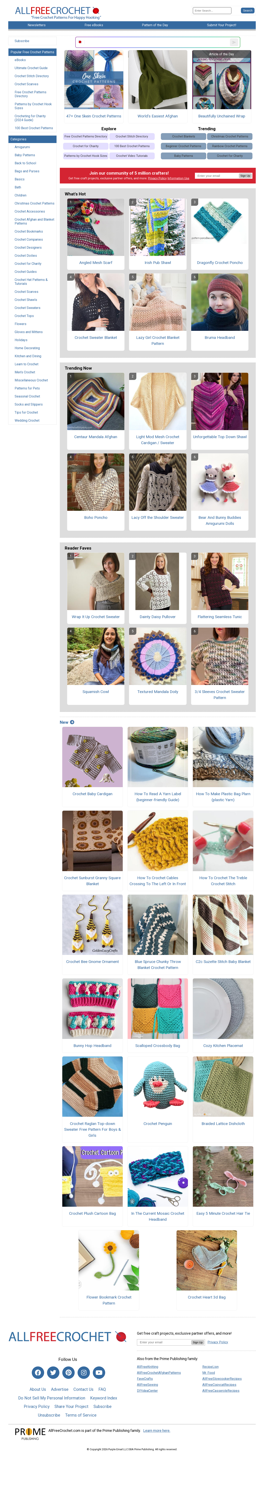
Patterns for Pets (27, 388)
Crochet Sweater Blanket (96, 337)
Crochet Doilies (26, 256)
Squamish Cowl (95, 691)
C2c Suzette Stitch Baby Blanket (223, 961)
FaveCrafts (145, 1379)
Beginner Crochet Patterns (183, 146)
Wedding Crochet (27, 420)
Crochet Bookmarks (29, 231)
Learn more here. (156, 1431)
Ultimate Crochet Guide (31, 68)
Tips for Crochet (26, 412)
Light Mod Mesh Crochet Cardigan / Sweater (157, 439)
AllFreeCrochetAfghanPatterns (159, 1373)
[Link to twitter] (53, 1372)
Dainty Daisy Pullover (158, 616)
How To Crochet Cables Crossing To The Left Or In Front (158, 880)
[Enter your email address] (164, 1342)
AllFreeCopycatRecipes (219, 1385)
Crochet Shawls (26, 300)
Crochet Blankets (183, 136)
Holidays (21, 340)
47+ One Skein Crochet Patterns (93, 116)
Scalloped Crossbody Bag (157, 1045)
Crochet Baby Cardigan (92, 793)
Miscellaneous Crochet (31, 380)
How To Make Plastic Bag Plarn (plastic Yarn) (223, 796)
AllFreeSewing (147, 1385)
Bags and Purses (27, 171)
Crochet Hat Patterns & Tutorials (31, 282)
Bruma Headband (220, 337)
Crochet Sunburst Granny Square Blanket (92, 880)
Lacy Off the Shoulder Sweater (157, 517)
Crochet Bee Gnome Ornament (92, 961)
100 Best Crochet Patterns (34, 128)
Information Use (178, 178)
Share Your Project (71, 1406)
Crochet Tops (24, 316)
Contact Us (83, 1389)
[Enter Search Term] (212, 10)
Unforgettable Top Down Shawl (220, 436)
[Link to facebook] (38, 1372)
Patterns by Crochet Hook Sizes (33, 106)
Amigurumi (22, 147)
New (67, 722)
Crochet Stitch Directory (32, 76)
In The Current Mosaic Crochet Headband (157, 1216)
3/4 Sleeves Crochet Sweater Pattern (220, 694)
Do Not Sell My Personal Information (51, 1398)
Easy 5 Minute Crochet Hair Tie (223, 1213)
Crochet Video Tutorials (132, 156)
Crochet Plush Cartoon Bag (92, 1213)
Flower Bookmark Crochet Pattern (108, 1300)
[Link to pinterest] (68, 1372)
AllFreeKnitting (147, 1367)
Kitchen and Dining (28, 356)
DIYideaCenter (147, 1391)
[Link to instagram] (84, 1372)
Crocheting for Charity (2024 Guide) (30, 118)
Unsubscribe (49, 1415)
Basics (20, 179)
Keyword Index (103, 1398)
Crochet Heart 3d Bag (207, 1297)
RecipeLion (210, 1367)
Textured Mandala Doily (157, 691)
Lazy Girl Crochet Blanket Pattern (157, 340)
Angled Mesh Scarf (95, 262)
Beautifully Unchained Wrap (221, 116)
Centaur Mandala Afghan (95, 436)
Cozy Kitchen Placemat (223, 1045)
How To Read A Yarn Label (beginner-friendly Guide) (157, 796)
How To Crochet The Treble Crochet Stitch (223, 880)
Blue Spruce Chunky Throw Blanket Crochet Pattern (158, 964)
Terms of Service (81, 1415)
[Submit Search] (248, 10)
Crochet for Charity (28, 264)
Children (20, 195)
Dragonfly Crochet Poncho (220, 262)
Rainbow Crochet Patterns (230, 146)
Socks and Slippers (29, 404)
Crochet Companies (29, 239)
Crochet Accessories (30, 211)
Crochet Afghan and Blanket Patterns (34, 221)
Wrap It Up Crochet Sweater (96, 616)
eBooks (20, 60)
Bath (18, 187)
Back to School (25, 163)
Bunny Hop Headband (92, 1045)
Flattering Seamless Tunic (220, 616)
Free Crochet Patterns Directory (30, 94)
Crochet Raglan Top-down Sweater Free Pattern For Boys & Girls (92, 1129)
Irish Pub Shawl (158, 262)
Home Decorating (27, 348)
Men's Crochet (25, 372)
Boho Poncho (95, 517)
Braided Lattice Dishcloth (223, 1123)
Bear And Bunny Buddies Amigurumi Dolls (219, 520)
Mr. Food (208, 1373)
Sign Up (245, 175)
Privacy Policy (157, 178)
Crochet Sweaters (27, 308)
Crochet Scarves (26, 84)
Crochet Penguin (158, 1123)
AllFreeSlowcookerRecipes (222, 1379)
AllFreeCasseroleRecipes (220, 1391)
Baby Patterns (25, 155)
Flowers (20, 324)
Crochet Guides (26, 272)
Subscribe (22, 41)
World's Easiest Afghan (158, 116)
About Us (37, 1389)
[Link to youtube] (99, 1372)
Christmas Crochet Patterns (34, 203)
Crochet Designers (28, 248)
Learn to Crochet (26, 364)
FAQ (102, 1389)
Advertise (59, 1389)
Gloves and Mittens (29, 332)
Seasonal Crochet (27, 396)
